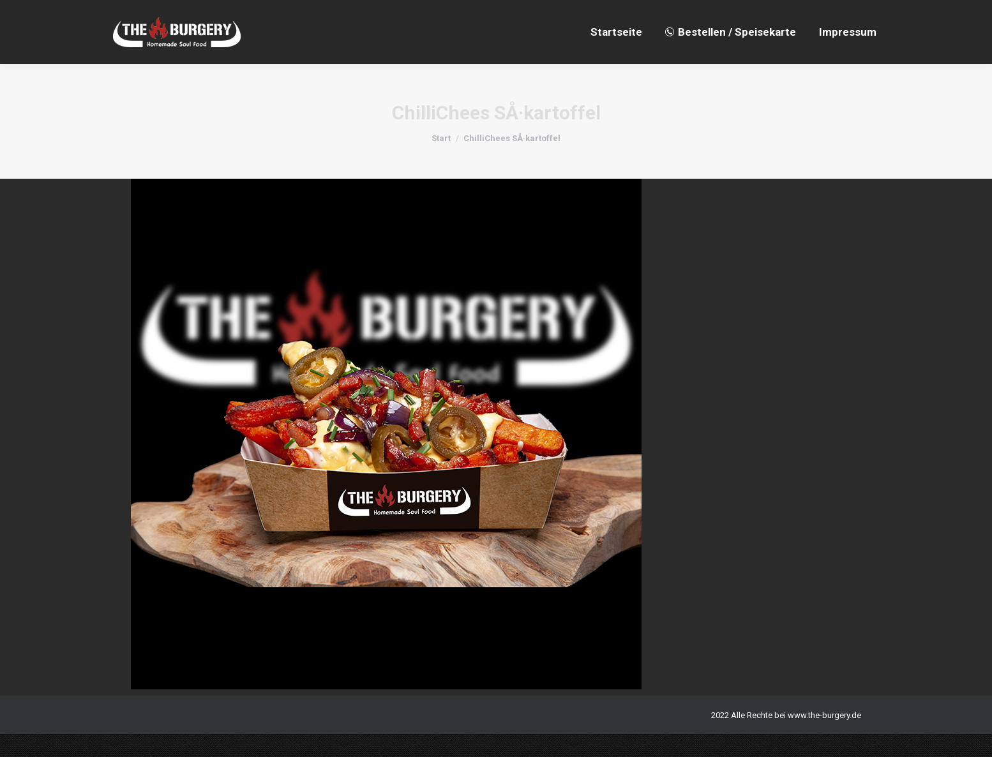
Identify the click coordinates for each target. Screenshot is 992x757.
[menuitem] (616, 54)
